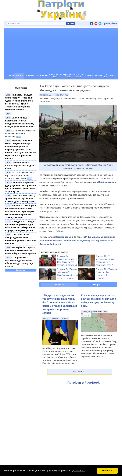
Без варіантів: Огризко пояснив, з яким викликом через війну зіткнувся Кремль (20, 250)
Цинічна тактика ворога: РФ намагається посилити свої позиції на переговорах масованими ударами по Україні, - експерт (20, 211)
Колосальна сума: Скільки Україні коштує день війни (20, 165)
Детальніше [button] (78, 470)
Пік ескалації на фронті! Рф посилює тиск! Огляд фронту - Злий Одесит (20, 175)
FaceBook (60, 284)
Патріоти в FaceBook (83, 382)
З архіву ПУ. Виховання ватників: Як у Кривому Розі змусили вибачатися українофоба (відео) (67, 262)
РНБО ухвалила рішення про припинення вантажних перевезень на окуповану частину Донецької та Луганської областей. (77, 240)
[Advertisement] (61, 50)
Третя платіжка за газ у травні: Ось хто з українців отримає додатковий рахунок (20, 198)
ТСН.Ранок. (62, 185)
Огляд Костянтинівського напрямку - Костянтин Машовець (20, 134)
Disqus (96, 284)
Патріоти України (107, 182)
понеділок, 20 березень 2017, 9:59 (54, 95)
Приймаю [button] (107, 470)
